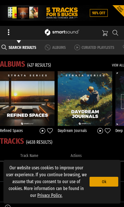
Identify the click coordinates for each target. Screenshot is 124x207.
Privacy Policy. (49, 195)
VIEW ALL (118, 65)
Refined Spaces (11, 130)
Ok (104, 181)
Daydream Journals (72, 130)
